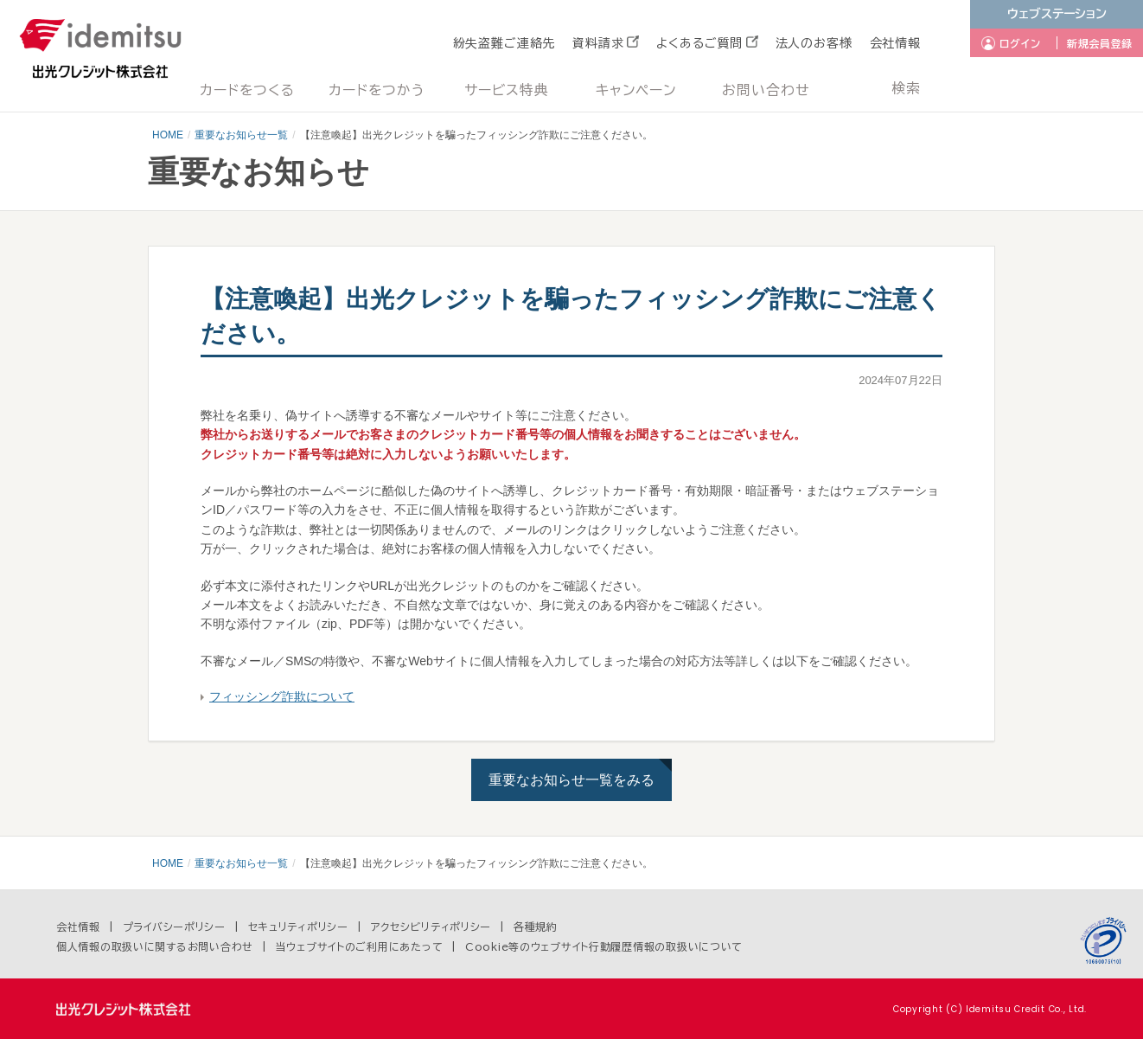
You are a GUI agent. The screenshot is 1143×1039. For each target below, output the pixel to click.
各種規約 (536, 926)
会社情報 (895, 43)
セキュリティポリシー (298, 926)
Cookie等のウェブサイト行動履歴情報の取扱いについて (604, 946)
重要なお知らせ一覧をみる (571, 780)
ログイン (1020, 43)
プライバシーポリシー (174, 926)
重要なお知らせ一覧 (241, 135)
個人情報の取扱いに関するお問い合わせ (154, 946)
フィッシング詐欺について (281, 696)
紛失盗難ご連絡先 (504, 43)
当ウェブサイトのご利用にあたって (360, 946)
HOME (167, 135)
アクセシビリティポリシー (431, 926)
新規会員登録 (1100, 43)
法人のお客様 (814, 43)
